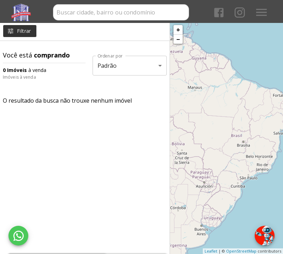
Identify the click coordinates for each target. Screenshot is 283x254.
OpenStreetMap (241, 251)
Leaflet (211, 251)
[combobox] (121, 12)
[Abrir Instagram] (240, 12)
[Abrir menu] (261, 12)
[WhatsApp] (18, 236)
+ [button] (178, 29)
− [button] (178, 39)
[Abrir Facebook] (219, 12)
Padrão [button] (107, 65)
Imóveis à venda (19, 77)
